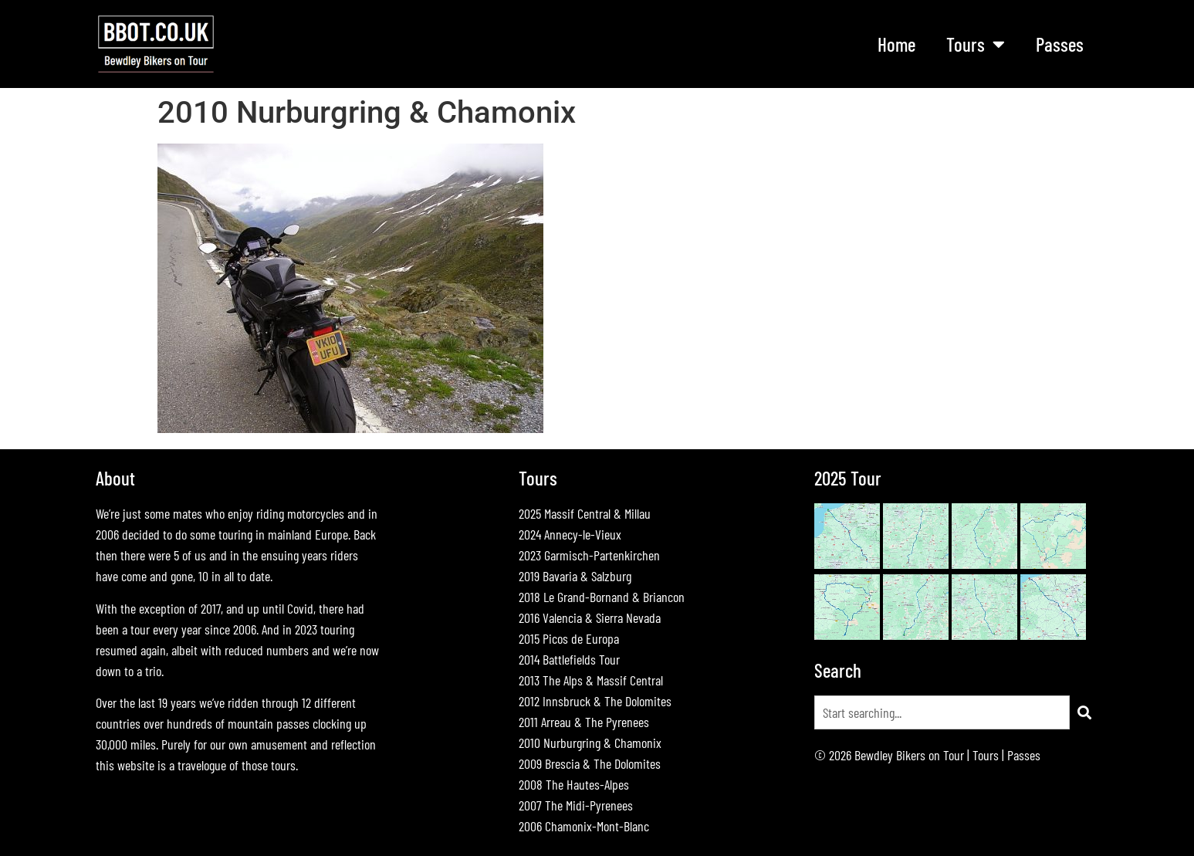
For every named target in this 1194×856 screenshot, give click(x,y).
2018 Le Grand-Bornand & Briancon (602, 596)
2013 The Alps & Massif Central (591, 680)
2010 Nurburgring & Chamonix (590, 742)
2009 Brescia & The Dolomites (590, 763)
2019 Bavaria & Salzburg (575, 575)
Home (896, 44)
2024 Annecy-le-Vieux (570, 534)
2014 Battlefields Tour (569, 659)
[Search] (1084, 712)
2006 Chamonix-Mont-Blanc (584, 825)
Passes (1060, 44)
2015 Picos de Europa (569, 638)
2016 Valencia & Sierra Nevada (590, 617)
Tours (975, 43)
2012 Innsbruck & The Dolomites (595, 700)
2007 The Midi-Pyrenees (576, 805)
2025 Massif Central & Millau (585, 513)
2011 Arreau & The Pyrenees (584, 721)
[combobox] (942, 712)
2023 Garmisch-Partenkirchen (589, 554)
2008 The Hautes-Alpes (574, 784)
